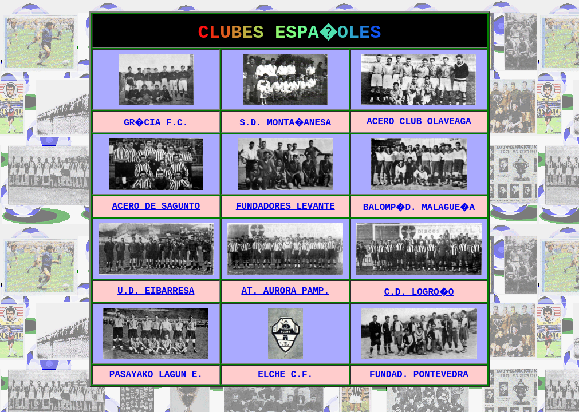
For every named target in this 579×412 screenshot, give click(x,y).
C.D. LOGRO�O (419, 292)
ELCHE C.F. (285, 375)
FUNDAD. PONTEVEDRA (418, 375)
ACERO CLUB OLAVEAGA (419, 122)
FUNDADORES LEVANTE (285, 206)
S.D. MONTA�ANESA (285, 123)
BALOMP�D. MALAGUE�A (419, 208)
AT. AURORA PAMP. (285, 291)
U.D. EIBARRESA (155, 291)
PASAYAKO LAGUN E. (156, 375)
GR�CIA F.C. (156, 123)
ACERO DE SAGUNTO (156, 206)
